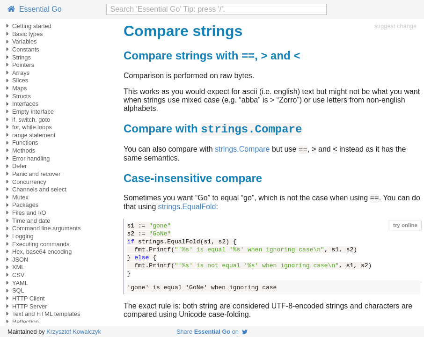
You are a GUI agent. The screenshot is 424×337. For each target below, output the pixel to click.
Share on (212, 331)
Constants (25, 49)
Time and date (31, 220)
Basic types (27, 33)
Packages (25, 204)
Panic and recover (36, 173)
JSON (20, 259)
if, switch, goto (31, 119)
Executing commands (40, 244)
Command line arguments (46, 228)
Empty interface (33, 111)
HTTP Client (28, 298)
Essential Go (34, 9)
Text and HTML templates (46, 313)
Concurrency (29, 181)
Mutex (20, 197)
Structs (21, 96)
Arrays (20, 72)
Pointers (23, 64)
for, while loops (32, 127)
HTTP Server (29, 306)
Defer (19, 165)
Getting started (31, 25)
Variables (24, 41)
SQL (18, 290)
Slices (20, 80)
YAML (20, 282)
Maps (19, 88)
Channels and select (39, 189)
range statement (33, 135)
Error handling (31, 158)
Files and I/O (29, 212)
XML (18, 267)
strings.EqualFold (187, 211)
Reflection (25, 321)
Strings (21, 57)
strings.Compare (242, 152)
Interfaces (25, 103)
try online (405, 230)
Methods (23, 150)
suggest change (395, 25)
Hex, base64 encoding (42, 251)
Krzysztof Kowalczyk (73, 331)
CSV (18, 274)
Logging (23, 236)
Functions (25, 142)
